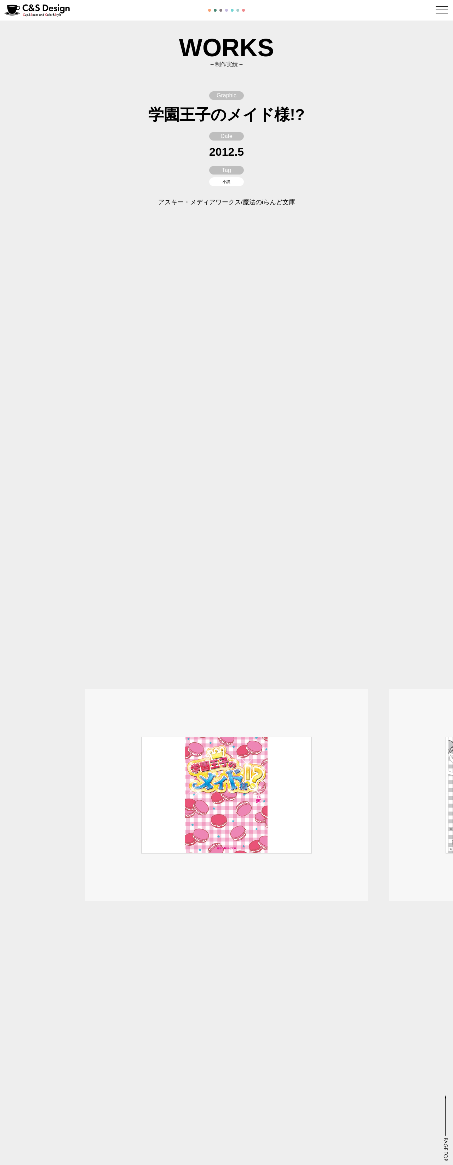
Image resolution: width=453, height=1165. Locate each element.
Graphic (226, 95)
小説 (226, 181)
